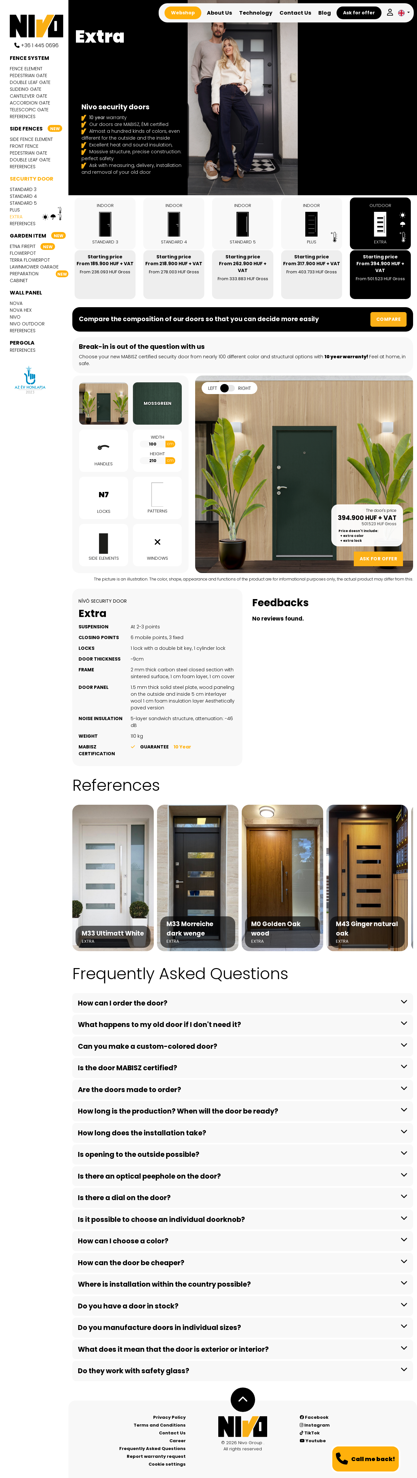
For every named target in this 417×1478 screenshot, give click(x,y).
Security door (31, 179)
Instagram (315, 1425)
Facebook (314, 1417)
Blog (324, 13)
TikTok (310, 1433)
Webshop (183, 12)
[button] (404, 13)
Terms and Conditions (160, 1425)
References (23, 116)
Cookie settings (167, 1464)
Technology (255, 13)
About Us (219, 13)
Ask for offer (359, 12)
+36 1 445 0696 (36, 45)
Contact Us (295, 13)
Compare (388, 319)
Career (177, 1441)
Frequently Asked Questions (152, 1448)
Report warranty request (156, 1456)
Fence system (29, 58)
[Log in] (389, 13)
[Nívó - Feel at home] (242, 1427)
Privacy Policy (169, 1417)
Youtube (313, 1441)
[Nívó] (39, 26)
